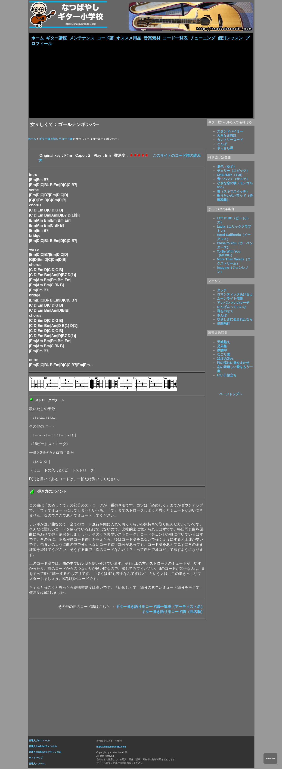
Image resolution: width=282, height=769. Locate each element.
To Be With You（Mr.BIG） (228, 253)
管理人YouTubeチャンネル (43, 746)
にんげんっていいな (231, 307)
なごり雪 (223, 355)
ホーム (37, 38)
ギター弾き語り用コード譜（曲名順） (173, 612)
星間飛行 (223, 324)
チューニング (202, 38)
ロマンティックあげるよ (235, 295)
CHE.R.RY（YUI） (230, 175)
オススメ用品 (128, 38)
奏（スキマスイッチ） (233, 192)
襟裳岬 (222, 351)
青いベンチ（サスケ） (233, 179)
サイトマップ (36, 758)
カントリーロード (230, 140)
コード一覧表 (175, 38)
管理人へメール (37, 764)
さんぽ (222, 315)
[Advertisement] (141, 81)
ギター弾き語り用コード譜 (55, 139)
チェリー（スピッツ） (233, 171)
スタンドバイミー (230, 132)
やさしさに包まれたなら (235, 320)
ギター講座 (56, 38)
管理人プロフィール (39, 741)
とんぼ (222, 144)
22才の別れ (225, 359)
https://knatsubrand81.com (111, 747)
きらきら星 (225, 148)
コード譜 (105, 38)
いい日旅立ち (226, 375)
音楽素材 (152, 38)
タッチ (222, 291)
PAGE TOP (270, 758)
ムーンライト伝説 (230, 299)
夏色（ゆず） (226, 167)
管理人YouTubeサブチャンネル (45, 752)
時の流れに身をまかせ (233, 363)
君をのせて (225, 311)
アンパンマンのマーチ (233, 303)
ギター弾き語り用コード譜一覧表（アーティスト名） (160, 607)
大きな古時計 (226, 136)
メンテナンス (81, 38)
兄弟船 (222, 346)
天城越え (223, 342)
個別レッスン (230, 38)
